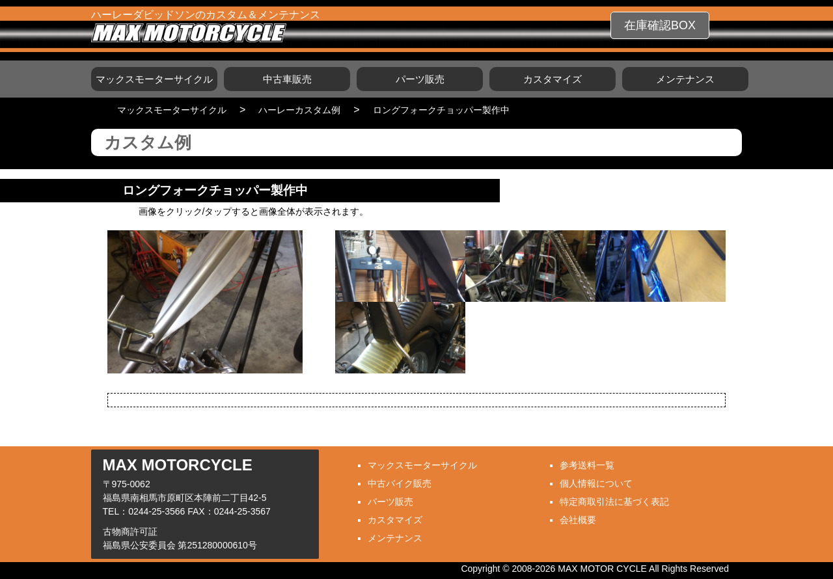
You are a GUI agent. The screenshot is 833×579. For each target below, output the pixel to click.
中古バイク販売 (399, 483)
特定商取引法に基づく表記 (614, 501)
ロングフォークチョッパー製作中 (441, 110)
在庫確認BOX (660, 25)
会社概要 (578, 520)
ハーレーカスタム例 (299, 110)
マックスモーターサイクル (154, 79)
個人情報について (596, 483)
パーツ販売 (420, 79)
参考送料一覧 (587, 465)
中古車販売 (287, 79)
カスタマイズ (552, 79)
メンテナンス (685, 79)
